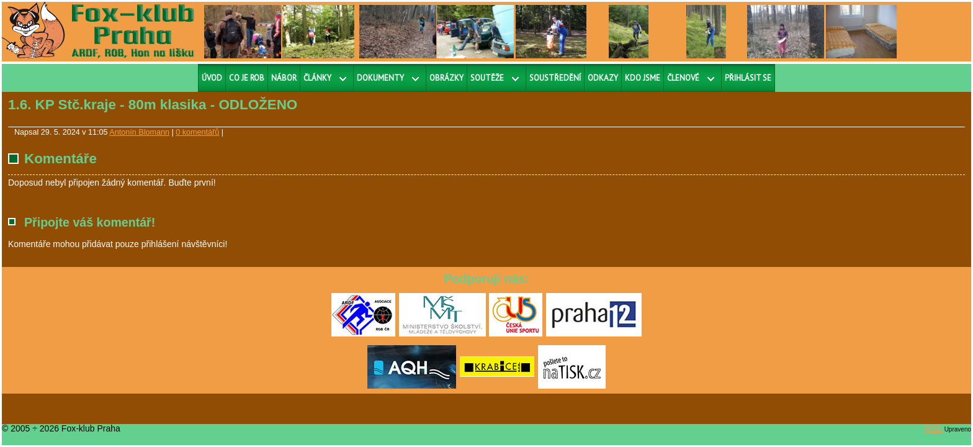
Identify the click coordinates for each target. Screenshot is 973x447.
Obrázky (446, 78)
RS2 (933, 428)
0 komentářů (197, 132)
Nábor (284, 78)
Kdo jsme (642, 78)
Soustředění (555, 78)
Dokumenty (380, 78)
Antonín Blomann (139, 132)
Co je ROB (246, 78)
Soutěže (487, 78)
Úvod (212, 78)
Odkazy (603, 78)
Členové (683, 78)
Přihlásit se (748, 78)
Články (317, 78)
